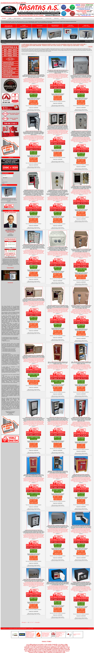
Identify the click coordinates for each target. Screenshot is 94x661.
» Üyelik (3, 183)
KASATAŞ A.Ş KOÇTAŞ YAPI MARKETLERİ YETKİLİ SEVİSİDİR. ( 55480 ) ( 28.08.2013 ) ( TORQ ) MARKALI (46, 634)
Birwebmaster (91, 628)
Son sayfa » (37, 622)
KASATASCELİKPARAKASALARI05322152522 (33, 78)
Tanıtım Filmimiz (10, 267)
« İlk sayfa (23, 622)
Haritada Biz (10, 282)
